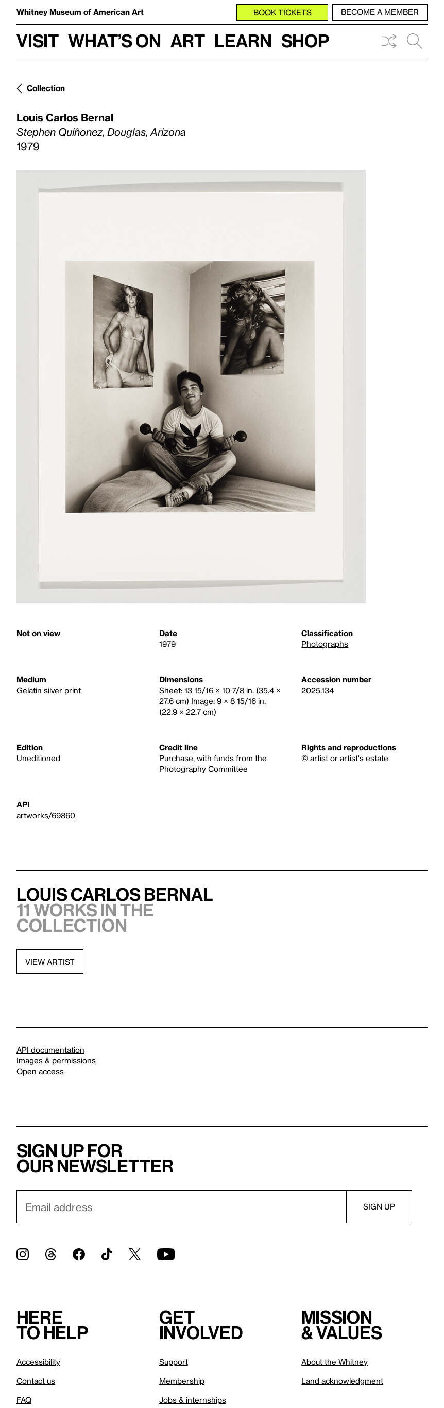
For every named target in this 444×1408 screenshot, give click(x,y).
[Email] (181, 1206)
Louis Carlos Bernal (64, 117)
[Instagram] (22, 1254)
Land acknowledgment (342, 1380)
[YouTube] (166, 1254)
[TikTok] (107, 1254)
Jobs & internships (192, 1399)
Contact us (35, 1380)
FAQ (23, 1399)
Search (414, 41)
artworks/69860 (45, 815)
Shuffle (389, 41)
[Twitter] (135, 1254)
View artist (50, 961)
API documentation (50, 1049)
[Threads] (50, 1254)
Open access (40, 1071)
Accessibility (38, 1361)
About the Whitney (334, 1361)
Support (173, 1361)
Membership (181, 1380)
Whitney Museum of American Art (80, 11)
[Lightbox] (191, 386)
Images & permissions (56, 1060)
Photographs (324, 643)
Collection (46, 88)
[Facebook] (78, 1254)
